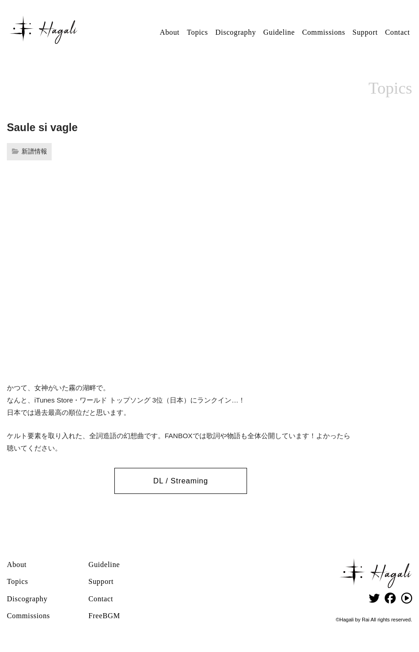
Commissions (323, 32)
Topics (197, 32)
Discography (235, 32)
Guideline (279, 32)
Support (365, 32)
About (169, 32)
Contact (397, 32)
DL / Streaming (181, 481)
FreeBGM (104, 615)
